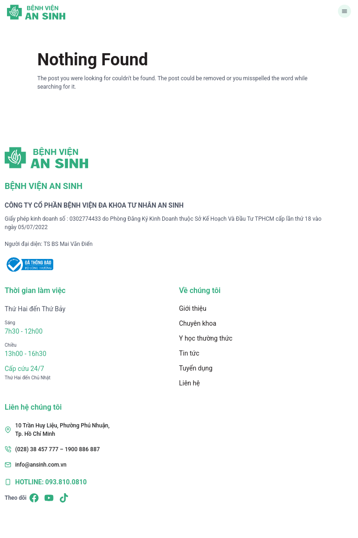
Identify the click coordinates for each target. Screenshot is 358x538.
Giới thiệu (193, 308)
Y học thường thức (206, 338)
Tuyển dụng (196, 368)
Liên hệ (189, 383)
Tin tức (189, 353)
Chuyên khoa (197, 323)
